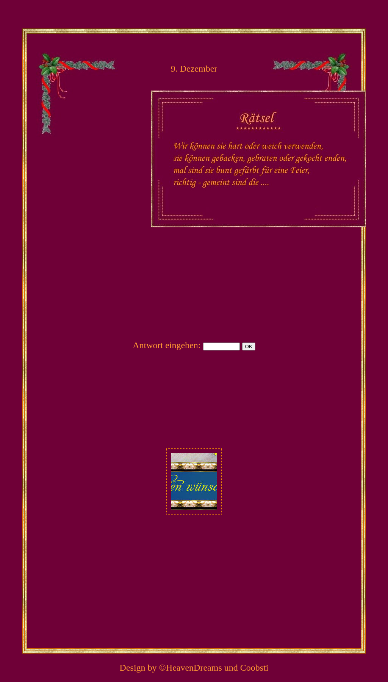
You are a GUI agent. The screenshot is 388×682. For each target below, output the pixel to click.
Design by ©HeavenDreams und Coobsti (194, 668)
